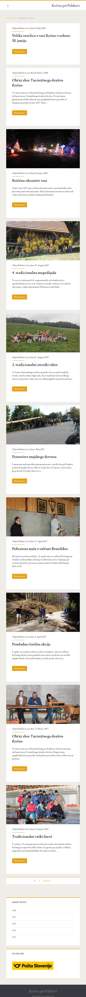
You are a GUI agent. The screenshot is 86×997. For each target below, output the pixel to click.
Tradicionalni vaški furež (32, 835)
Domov (11, 18)
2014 (14, 929)
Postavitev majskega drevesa (34, 456)
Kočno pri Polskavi (66, 5)
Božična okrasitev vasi (29, 180)
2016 (14, 923)
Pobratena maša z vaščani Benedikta (40, 548)
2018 (14, 909)
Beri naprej (20, 51)
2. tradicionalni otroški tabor (35, 364)
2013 (14, 936)
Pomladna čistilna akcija (31, 643)
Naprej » (48, 879)
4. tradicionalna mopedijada (34, 272)
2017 (14, 916)
